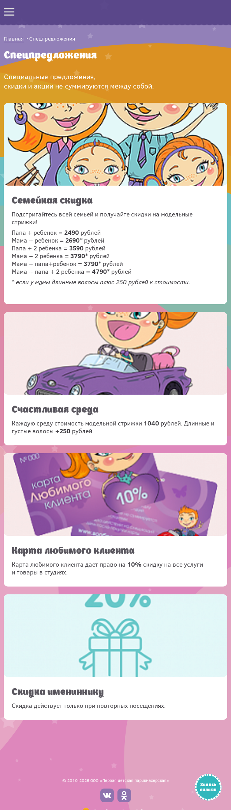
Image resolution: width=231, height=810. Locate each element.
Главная (14, 38)
